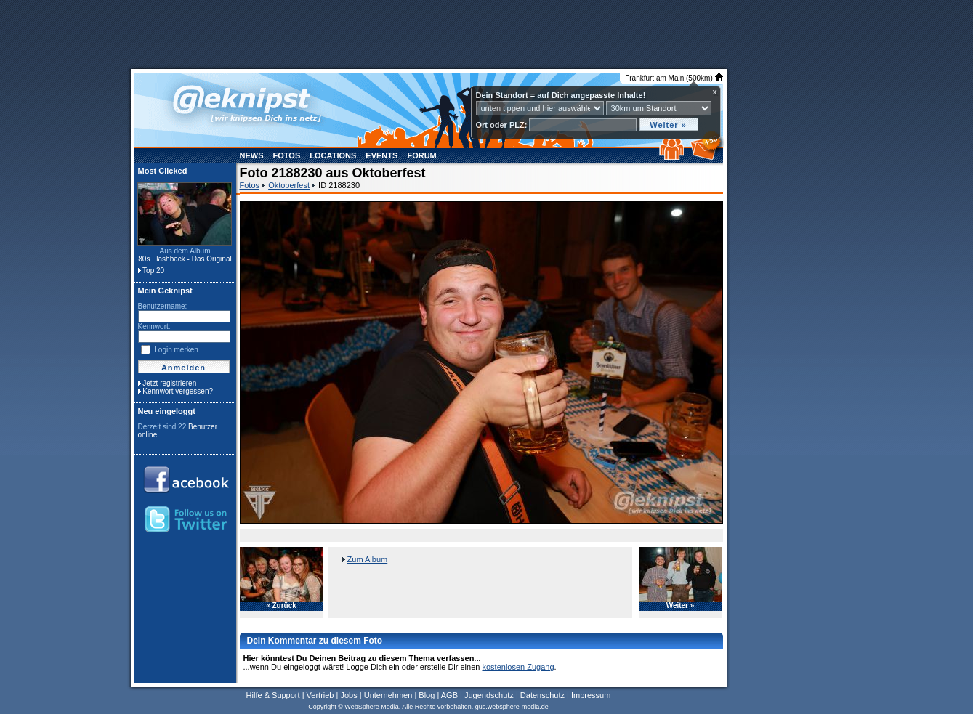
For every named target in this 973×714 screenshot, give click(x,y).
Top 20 (153, 271)
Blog (427, 695)
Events (381, 155)
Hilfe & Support (273, 695)
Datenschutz (542, 695)
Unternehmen (388, 695)
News (252, 155)
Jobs (348, 695)
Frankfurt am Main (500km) (673, 78)
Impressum (590, 695)
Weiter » (680, 605)
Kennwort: (154, 326)
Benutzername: (162, 306)
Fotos (287, 155)
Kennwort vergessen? (177, 391)
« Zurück (281, 605)
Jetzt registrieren (169, 383)
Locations (333, 155)
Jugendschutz (489, 695)
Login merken (176, 350)
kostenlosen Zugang (518, 666)
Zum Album (367, 559)
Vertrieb (320, 695)
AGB (449, 695)
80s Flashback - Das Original (184, 259)
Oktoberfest (289, 185)
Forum (421, 155)
